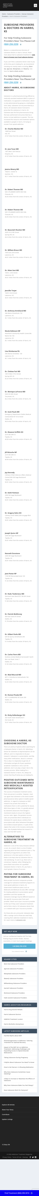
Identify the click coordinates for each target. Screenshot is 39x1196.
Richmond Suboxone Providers (14, 993)
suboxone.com (21, 920)
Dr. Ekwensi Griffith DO (14, 432)
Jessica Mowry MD (12, 169)
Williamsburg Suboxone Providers (15, 983)
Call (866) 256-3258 (19, 946)
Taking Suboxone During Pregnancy (16, 1057)
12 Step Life (6, 1145)
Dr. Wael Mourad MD (13, 675)
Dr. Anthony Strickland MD (15, 311)
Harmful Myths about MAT (13, 1036)
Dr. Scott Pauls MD (12, 412)
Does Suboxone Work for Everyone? (16, 1090)
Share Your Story (7, 1110)
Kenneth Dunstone (12, 553)
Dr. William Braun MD (13, 250)
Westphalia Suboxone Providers (14, 974)
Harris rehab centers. (17, 71)
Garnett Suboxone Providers (13, 988)
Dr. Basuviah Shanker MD (15, 230)
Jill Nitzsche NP (11, 452)
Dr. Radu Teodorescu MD (14, 594)
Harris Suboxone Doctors (12, 1014)
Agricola (9, 69)
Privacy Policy (7, 1157)
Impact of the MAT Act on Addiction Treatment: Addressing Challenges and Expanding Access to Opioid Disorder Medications (17, 1050)
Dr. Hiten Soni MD (12, 270)
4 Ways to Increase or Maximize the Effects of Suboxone (19, 1079)
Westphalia (16, 69)
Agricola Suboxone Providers (13, 969)
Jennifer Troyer (11, 290)
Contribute (5, 1114)
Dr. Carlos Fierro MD (13, 654)
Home (4, 14)
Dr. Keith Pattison (12, 493)
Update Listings (7, 1119)
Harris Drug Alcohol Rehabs (13, 1009)
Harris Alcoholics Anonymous (14, 1024)
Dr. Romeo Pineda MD (13, 695)
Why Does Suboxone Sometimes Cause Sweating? (17, 1073)
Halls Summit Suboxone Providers (15, 998)
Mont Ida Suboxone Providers (14, 964)
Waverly (26, 69)
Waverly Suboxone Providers (13, 978)
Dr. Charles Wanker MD (14, 129)
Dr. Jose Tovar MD (12, 149)
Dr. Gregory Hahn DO (13, 513)
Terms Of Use (16, 1157)
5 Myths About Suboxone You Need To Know (19, 1062)
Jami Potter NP (10, 574)
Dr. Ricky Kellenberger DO (15, 715)
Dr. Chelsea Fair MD (12, 371)
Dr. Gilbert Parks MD (13, 634)
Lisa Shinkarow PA (12, 351)
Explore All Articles (8, 1105)
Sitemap (25, 1157)
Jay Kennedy (10, 472)
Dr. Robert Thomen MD (14, 189)
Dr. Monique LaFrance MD (15, 392)
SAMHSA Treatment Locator (13, 1019)
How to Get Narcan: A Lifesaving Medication (19, 1067)
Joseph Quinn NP (11, 533)
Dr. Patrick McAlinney (13, 614)
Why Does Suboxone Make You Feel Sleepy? (18, 1085)
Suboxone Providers (13, 14)
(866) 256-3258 (11, 44)
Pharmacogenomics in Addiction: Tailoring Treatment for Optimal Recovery (18, 1041)
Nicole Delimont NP (12, 331)
